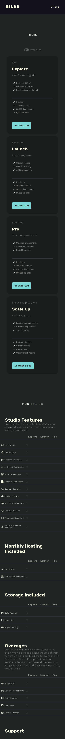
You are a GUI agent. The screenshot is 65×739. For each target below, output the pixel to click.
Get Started (21, 124)
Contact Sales (22, 361)
